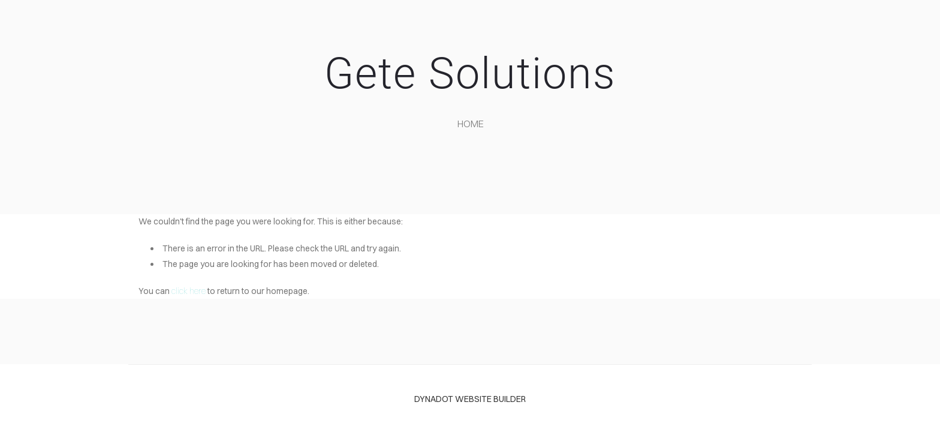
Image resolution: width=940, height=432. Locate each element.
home (470, 124)
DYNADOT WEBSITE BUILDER (470, 399)
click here (188, 291)
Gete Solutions (470, 73)
